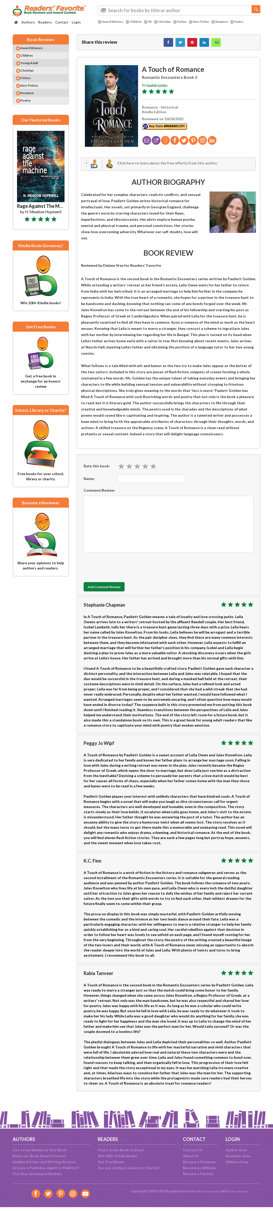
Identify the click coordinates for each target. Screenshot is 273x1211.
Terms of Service (240, 1191)
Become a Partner (198, 1173)
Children (139, 22)
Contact (61, 22)
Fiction (190, 22)
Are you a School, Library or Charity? (128, 1168)
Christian (170, 22)
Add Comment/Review (114, 592)
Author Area (236, 1150)
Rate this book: (97, 471)
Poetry (105, 26)
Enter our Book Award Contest (39, 1156)
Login (76, 22)
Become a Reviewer (199, 1162)
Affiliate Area (237, 1162)
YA (154, 22)
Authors (28, 22)
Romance (235, 22)
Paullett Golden (160, 88)
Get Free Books (111, 1162)
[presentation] (123, 571)
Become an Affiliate (199, 1168)
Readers (45, 22)
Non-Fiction (212, 22)
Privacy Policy (208, 1191)
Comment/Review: (99, 495)
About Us (191, 1156)
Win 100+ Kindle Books (118, 1156)
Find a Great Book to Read (120, 1150)
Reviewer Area (238, 1156)
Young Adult (34, 69)
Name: (89, 483)
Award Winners (112, 22)
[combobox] (179, 10)
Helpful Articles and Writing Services (44, 1162)
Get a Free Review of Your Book (40, 1150)
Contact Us (193, 1150)
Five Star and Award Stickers (37, 1173)
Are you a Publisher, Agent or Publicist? (46, 1168)
